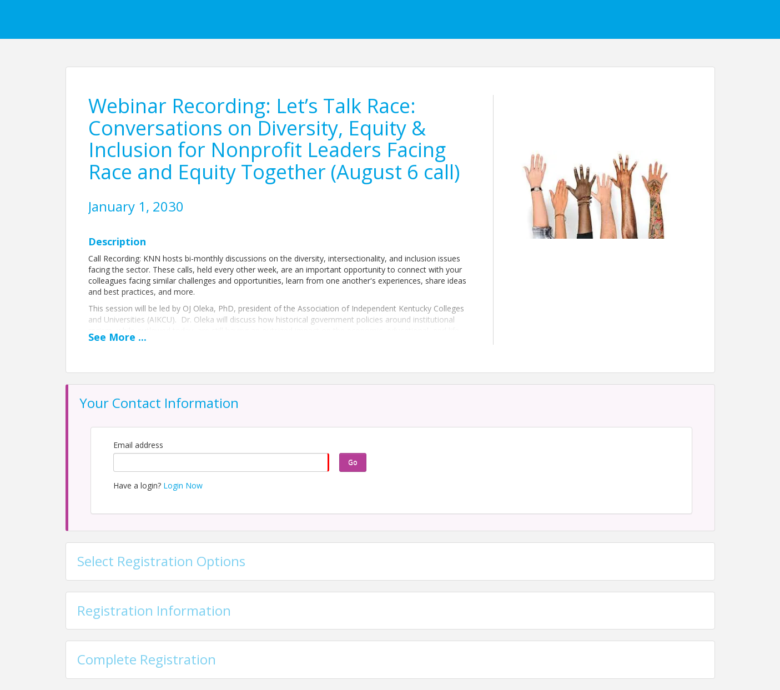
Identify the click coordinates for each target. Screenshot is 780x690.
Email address (138, 445)
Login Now (183, 485)
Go (353, 462)
